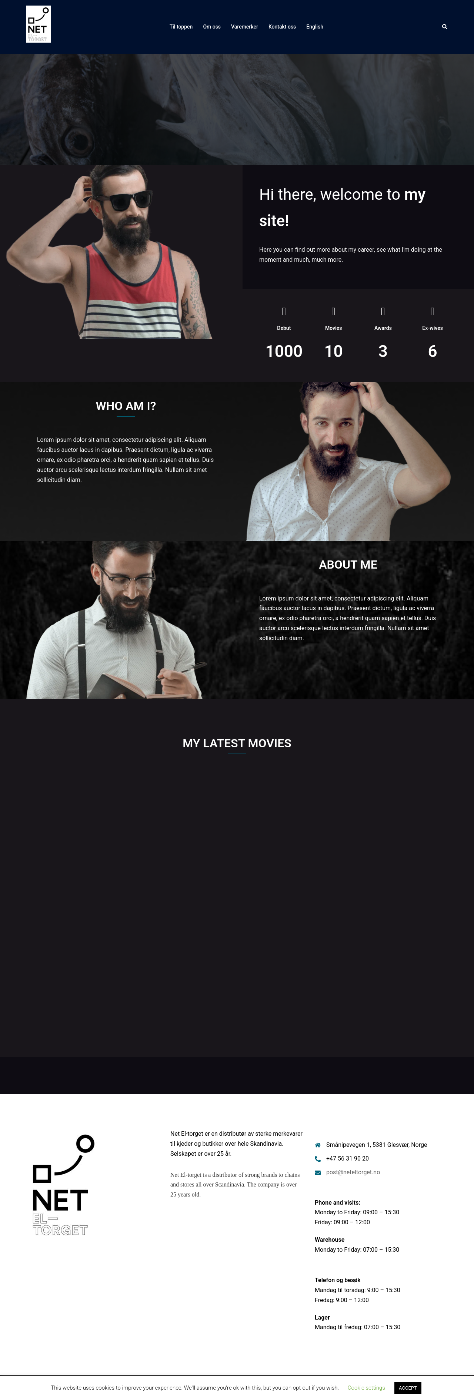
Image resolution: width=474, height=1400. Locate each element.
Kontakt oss (282, 27)
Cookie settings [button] (366, 1387)
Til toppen (181, 27)
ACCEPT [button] (408, 1388)
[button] (445, 27)
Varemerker (244, 27)
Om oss (212, 27)
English (314, 27)
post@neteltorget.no (353, 1172)
